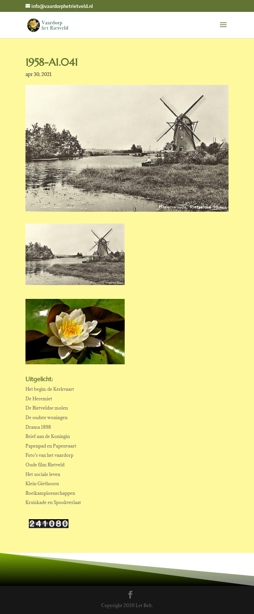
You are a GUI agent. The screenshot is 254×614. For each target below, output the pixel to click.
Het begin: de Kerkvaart (49, 389)
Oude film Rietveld (44, 465)
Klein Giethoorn (42, 484)
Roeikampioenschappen (50, 493)
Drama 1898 (38, 427)
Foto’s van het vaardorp (49, 455)
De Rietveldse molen (46, 408)
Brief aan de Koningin (47, 436)
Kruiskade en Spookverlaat (53, 502)
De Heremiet (38, 399)
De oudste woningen (46, 417)
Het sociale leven (42, 474)
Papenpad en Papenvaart (50, 446)
